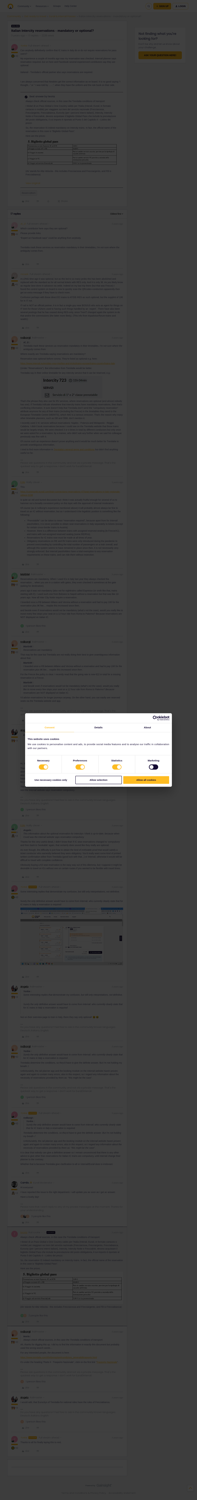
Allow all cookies (146, 780)
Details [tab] (98, 727)
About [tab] (147, 727)
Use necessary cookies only (50, 780)
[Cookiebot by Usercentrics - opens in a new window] (155, 718)
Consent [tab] (50, 727)
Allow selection (98, 780)
